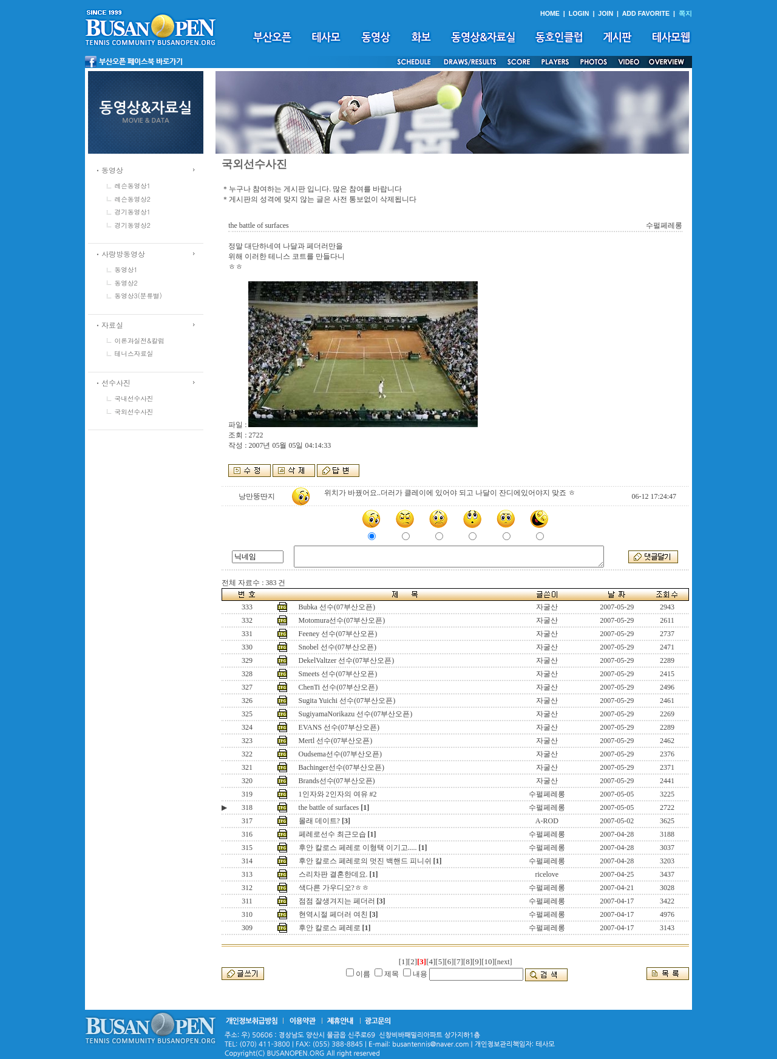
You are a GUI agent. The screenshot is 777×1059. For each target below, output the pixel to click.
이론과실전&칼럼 (140, 340)
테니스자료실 (134, 353)
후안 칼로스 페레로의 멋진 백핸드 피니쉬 (365, 861)
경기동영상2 (133, 225)
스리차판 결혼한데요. (333, 874)
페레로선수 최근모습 (332, 834)
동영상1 (126, 269)
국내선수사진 (134, 398)
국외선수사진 (134, 411)
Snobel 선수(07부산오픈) (337, 647)
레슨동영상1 (133, 185)
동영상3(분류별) (138, 295)
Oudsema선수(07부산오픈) (340, 754)
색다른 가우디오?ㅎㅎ (334, 887)
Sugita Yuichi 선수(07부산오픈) (347, 700)
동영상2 (126, 282)
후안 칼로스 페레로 (330, 928)
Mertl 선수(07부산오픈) (336, 740)
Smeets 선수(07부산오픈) (338, 674)
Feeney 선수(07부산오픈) (338, 633)
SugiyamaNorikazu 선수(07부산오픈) (356, 714)
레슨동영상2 (133, 199)
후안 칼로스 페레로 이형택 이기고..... (358, 847)
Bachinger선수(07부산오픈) (341, 767)
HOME (550, 13)
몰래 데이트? (319, 821)
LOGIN (579, 13)
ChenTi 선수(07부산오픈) (338, 687)
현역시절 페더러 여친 (333, 914)
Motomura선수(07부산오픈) (342, 620)
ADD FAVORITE (646, 13)
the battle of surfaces (329, 807)
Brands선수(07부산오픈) (337, 780)
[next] (503, 962)
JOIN (605, 13)
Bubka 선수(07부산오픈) (337, 607)
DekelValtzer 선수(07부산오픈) (347, 660)
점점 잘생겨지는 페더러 (337, 901)
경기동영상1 (133, 211)
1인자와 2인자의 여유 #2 (338, 794)
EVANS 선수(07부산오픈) (339, 727)
